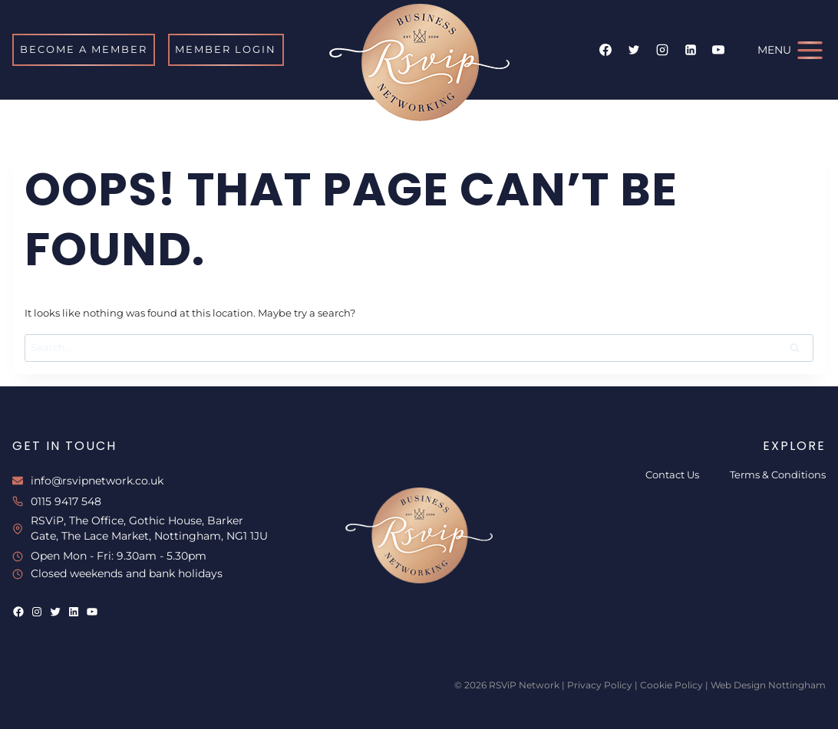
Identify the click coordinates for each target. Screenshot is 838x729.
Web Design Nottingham (768, 685)
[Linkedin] (690, 50)
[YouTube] (718, 50)
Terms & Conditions (778, 474)
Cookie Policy (671, 685)
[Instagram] (662, 50)
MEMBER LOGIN (225, 49)
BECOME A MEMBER (83, 49)
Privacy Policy (599, 685)
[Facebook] (605, 50)
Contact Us (672, 474)
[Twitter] (634, 50)
